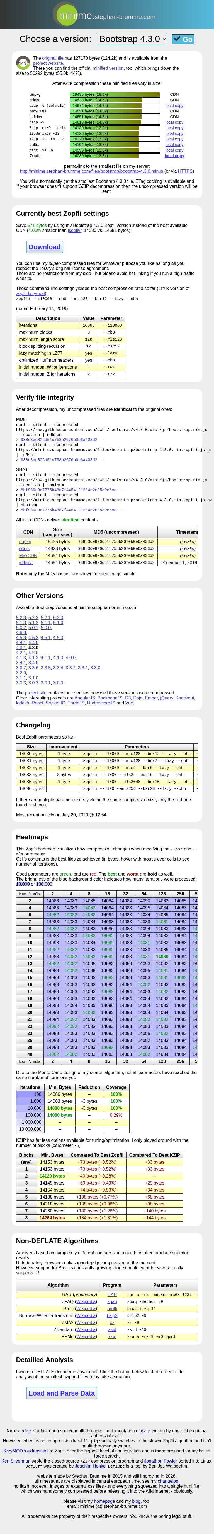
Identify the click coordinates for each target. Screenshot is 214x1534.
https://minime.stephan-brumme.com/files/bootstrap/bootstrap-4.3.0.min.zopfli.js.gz (114, 454)
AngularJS (84, 706)
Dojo (137, 706)
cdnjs (24, 556)
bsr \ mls (30, 904)
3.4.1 (21, 671)
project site (36, 701)
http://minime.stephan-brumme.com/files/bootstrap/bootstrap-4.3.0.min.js (91, 171)
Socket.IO (55, 711)
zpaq (112, 1314)
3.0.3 (21, 691)
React (37, 711)
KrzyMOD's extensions (26, 1465)
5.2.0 (58, 626)
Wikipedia (86, 1314)
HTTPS (185, 171)
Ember (151, 706)
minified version (108, 68)
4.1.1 (46, 666)
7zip (112, 1350)
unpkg (25, 549)
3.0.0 (58, 691)
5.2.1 (46, 626)
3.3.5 (46, 676)
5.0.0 (46, 636)
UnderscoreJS (101, 711)
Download (45, 247)
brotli (112, 1321)
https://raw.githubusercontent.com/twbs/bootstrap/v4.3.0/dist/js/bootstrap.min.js (111, 432)
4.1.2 (33, 666)
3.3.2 (71, 676)
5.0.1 (33, 636)
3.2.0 (21, 681)
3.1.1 (21, 686)
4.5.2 (33, 646)
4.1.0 (58, 666)
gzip (145, 1444)
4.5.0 (58, 646)
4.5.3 (21, 646)
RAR (112, 1306)
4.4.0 (33, 651)
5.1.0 (58, 631)
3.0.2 (33, 691)
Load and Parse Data (62, 1407)
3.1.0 (33, 686)
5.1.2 (33, 631)
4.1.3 (21, 666)
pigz (26, 1444)
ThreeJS (76, 711)
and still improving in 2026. (150, 1491)
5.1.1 (46, 631)
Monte (44, 1083)
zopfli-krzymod (30, 293)
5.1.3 (21, 631)
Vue (129, 711)
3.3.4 (58, 676)
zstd (112, 1343)
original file (52, 58)
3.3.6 (33, 676)
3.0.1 (46, 691)
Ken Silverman (15, 1475)
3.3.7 (21, 676)
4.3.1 (21, 656)
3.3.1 (83, 676)
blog (136, 1516)
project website (48, 63)
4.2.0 (33, 661)
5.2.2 (33, 626)
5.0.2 (21, 636)
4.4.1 (21, 651)
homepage (104, 1516)
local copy (174, 106)
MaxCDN (28, 563)
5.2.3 (21, 626)
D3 (128, 706)
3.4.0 (33, 671)
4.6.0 (21, 641)
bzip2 (112, 1328)
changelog (168, 1496)
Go (183, 39)
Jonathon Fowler (160, 1475)
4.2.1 (21, 661)
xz (112, 1335)
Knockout (185, 706)
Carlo (57, 1083)
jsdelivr (74, 230)
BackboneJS (110, 706)
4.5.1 (46, 646)
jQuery (166, 706)
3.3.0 (96, 676)
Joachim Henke (90, 1481)
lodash (22, 711)
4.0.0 (71, 666)
